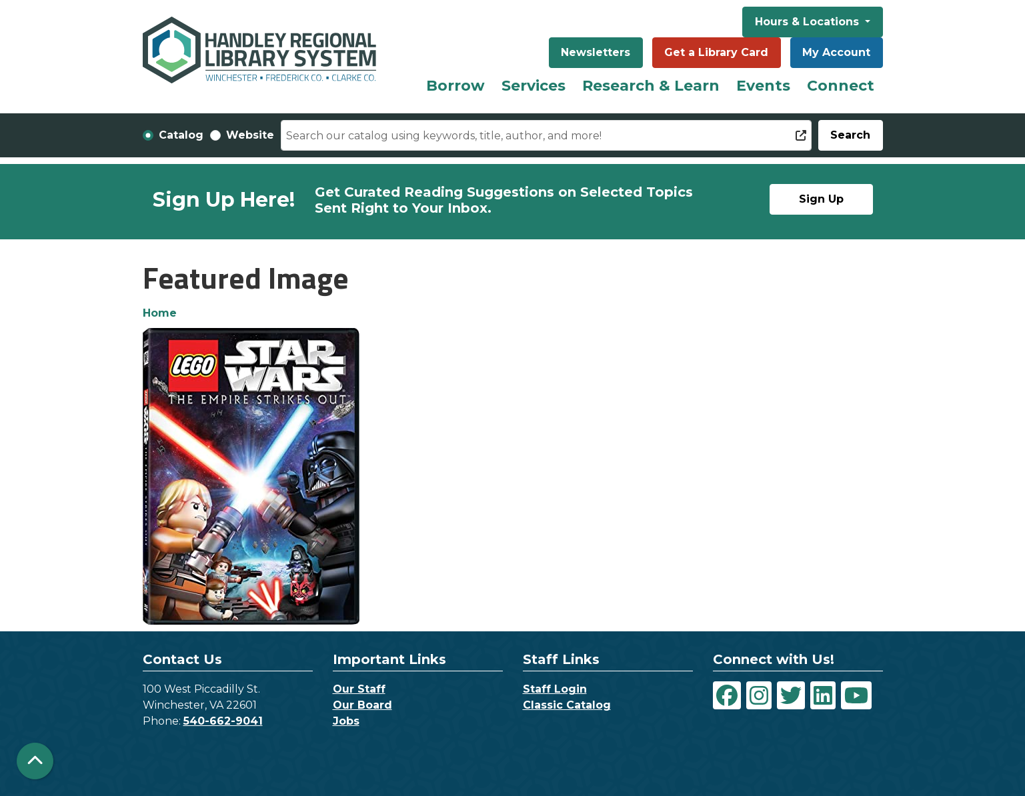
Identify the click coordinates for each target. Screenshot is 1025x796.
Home (160, 313)
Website (250, 135)
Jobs (346, 721)
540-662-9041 (223, 721)
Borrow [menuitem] (455, 86)
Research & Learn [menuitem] (651, 86)
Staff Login (555, 689)
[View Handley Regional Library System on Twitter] (791, 695)
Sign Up (821, 199)
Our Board (362, 705)
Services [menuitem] (533, 86)
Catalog (181, 135)
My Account (836, 52)
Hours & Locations (808, 21)
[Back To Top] (35, 761)
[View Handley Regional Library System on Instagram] (759, 695)
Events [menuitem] (763, 86)
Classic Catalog (567, 705)
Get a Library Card (716, 52)
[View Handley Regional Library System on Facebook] (727, 695)
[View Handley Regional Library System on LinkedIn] (823, 695)
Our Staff (359, 689)
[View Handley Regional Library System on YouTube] (856, 695)
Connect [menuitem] (840, 86)
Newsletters (595, 52)
